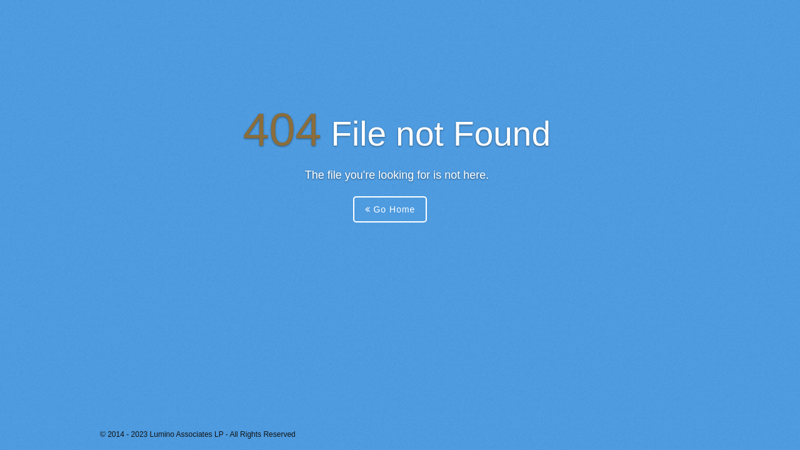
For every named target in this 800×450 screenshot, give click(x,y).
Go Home (390, 209)
